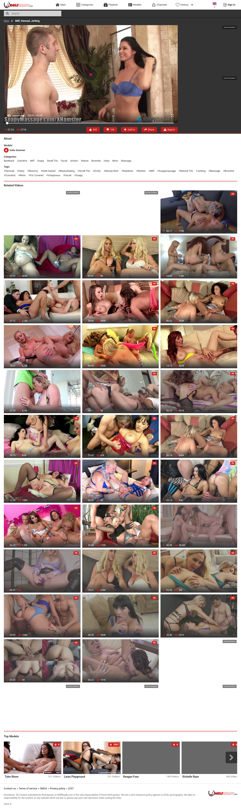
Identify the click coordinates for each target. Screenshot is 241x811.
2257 (71, 788)
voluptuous (54, 175)
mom (115, 160)
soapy (40, 160)
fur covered (36, 175)
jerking (201, 170)
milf (32, 160)
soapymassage (167, 170)
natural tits (186, 170)
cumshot (22, 160)
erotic (98, 170)
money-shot (111, 170)
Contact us (10, 788)
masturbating (67, 170)
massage (126, 160)
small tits (52, 160)
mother (142, 170)
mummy (33, 170)
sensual (9, 170)
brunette (96, 160)
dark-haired (48, 170)
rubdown (128, 170)
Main (6, 20)
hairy (106, 160)
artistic (74, 160)
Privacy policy (57, 788)
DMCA (43, 788)
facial (64, 160)
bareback (9, 160)
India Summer (14, 150)
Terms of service (28, 788)
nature (85, 160)
